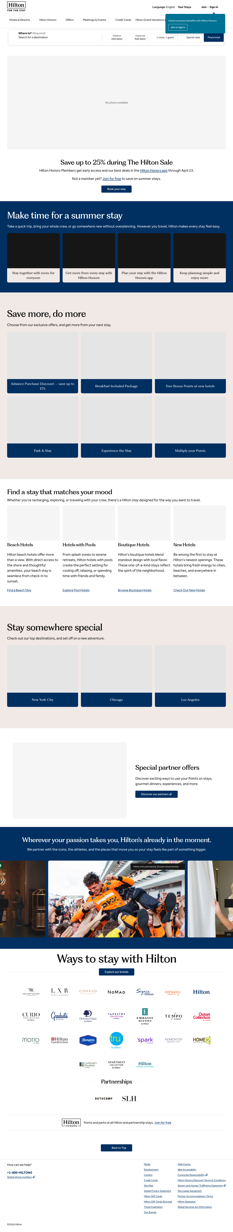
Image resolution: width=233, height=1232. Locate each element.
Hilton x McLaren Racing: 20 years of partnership (157, 866)
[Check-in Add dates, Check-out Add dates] (125, 38)
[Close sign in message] (222, 16)
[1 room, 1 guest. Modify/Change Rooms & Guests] (162, 38)
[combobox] (55, 35)
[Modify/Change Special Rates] (190, 38)
